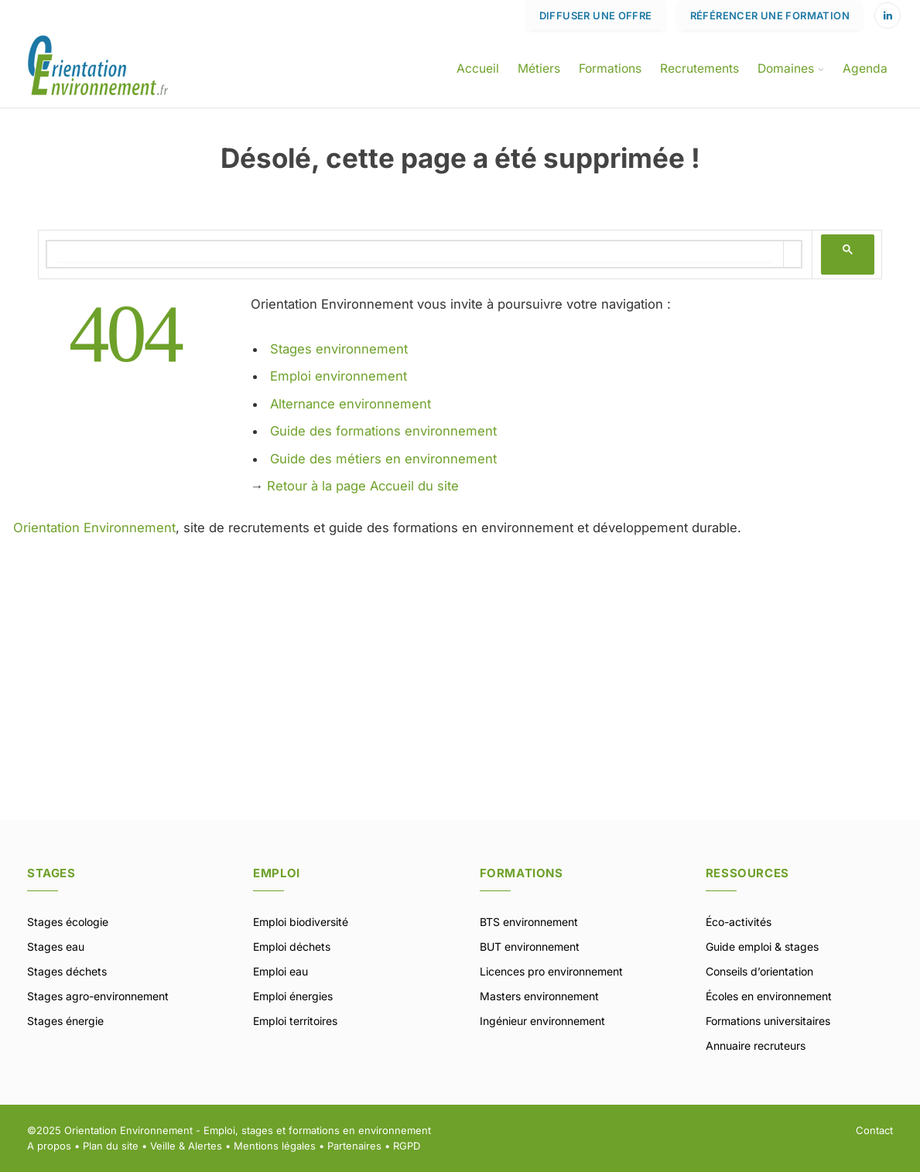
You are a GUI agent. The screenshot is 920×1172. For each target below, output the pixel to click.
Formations (610, 68)
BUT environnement (530, 946)
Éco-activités (738, 921)
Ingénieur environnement (542, 1020)
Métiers (539, 68)
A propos (49, 1146)
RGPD (406, 1146)
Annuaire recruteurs (755, 1045)
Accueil (478, 68)
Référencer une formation (770, 15)
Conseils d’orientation (759, 971)
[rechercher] (415, 254)
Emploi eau (280, 971)
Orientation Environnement (94, 527)
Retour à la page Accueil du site (363, 486)
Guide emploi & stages (762, 946)
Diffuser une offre (595, 15)
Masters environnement (539, 996)
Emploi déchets (291, 946)
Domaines (786, 68)
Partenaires (354, 1146)
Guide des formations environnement (383, 431)
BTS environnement (529, 921)
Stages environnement (339, 349)
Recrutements (699, 68)
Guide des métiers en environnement (383, 458)
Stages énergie (65, 1020)
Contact (874, 1130)
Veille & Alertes (186, 1146)
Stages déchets (67, 971)
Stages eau (55, 946)
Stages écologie (67, 921)
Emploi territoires (295, 1020)
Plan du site (111, 1146)
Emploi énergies (293, 996)
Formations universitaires (768, 1020)
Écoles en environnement (769, 996)
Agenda (865, 68)
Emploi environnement (338, 376)
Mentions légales (275, 1146)
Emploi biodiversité (300, 921)
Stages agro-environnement (98, 996)
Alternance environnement (350, 404)
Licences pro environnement (551, 971)
